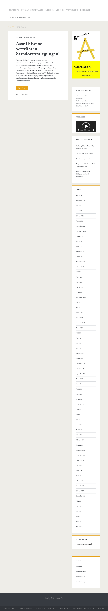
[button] (86, 126)
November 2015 (80, 486)
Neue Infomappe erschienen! (84, 159)
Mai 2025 (79, 195)
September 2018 (80, 374)
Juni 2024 (79, 211)
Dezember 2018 (80, 364)
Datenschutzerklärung (20, 17)
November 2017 (80, 404)
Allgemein (23, 95)
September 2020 (81, 297)
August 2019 (79, 328)
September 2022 (81, 231)
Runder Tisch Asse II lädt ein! (84, 154)
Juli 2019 (78, 333)
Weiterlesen (23, 88)
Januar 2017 (79, 445)
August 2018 (79, 379)
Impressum (85, 10)
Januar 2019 (79, 358)
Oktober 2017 (80, 409)
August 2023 (79, 221)
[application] (86, 126)
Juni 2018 (79, 384)
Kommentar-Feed (81, 577)
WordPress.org (80, 582)
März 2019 (79, 348)
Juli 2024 (78, 206)
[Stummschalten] (92, 130)
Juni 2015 (78, 506)
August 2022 (79, 236)
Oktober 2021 (80, 267)
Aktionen (60, 10)
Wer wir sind (72, 10)
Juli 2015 (78, 501)
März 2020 (79, 318)
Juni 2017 (79, 425)
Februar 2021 (80, 287)
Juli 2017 (78, 420)
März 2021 (79, 282)
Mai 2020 (79, 307)
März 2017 (79, 435)
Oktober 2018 (80, 369)
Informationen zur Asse (32, 10)
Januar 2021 (79, 292)
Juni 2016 (79, 465)
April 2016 (79, 470)
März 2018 (79, 394)
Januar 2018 (79, 399)
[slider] (85, 130)
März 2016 (79, 476)
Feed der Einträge (81, 571)
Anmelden (79, 566)
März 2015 (79, 521)
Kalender (49, 10)
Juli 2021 (78, 272)
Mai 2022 (79, 241)
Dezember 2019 (80, 323)
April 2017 (79, 430)
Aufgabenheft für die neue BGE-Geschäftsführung (85, 165)
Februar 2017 (80, 440)
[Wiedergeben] (79, 130)
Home (11, 27)
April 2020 (79, 313)
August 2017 (79, 414)
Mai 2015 (78, 511)
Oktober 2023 (80, 216)
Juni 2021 (79, 277)
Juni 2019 (79, 338)
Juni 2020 (79, 302)
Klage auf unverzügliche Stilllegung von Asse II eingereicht (83, 174)
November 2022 (81, 226)
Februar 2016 (80, 481)
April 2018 (79, 389)
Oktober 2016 (80, 460)
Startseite (14, 10)
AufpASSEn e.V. (54, 598)
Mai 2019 (79, 343)
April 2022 (79, 246)
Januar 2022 (79, 257)
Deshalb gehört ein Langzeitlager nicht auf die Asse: (85, 147)
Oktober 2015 (80, 491)
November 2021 (80, 262)
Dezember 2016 (80, 450)
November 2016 (80, 455)
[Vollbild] (94, 130)
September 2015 (80, 496)
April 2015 (79, 516)
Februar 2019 (80, 353)
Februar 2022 (80, 251)
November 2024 (81, 200)
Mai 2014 (79, 526)
